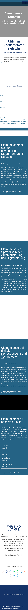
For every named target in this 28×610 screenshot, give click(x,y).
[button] (3, 571)
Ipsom (22, 594)
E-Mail (1, 95)
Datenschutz (3, 117)
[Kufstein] (14, 317)
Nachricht (2, 107)
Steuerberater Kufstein (14, 555)
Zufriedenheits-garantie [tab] (7, 465)
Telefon (2, 101)
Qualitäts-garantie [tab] (5, 447)
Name (1, 89)
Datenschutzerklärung (17, 590)
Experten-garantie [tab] (5, 453)
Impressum (8, 590)
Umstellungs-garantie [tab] (6, 459)
